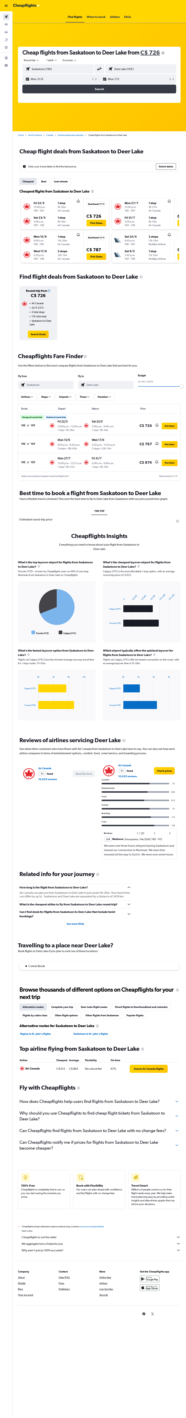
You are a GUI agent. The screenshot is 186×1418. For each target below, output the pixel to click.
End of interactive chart (22, 632)
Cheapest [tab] (28, 181)
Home (21, 135)
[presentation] (163, 53)
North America (35, 135)
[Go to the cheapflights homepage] (26, 5)
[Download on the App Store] (149, 1287)
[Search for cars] (6, 32)
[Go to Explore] (6, 47)
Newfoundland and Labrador (71, 135)
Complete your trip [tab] (62, 1007)
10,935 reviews (47, 779)
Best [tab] (43, 181)
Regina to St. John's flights (35, 1033)
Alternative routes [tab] (33, 1007)
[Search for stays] (6, 24)
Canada (49, 135)
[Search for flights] (6, 16)
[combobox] (70, 60)
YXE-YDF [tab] (99, 511)
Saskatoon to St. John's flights (90, 1033)
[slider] (181, 386)
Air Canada (44, 768)
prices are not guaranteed (92, 1226)
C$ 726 (150, 52)
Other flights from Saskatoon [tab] (102, 1015)
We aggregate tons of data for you (101, 1243)
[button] (6, 6)
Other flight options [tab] (66, 1015)
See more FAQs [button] (75, 923)
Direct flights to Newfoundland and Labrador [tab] (141, 1007)
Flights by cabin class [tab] (35, 1015)
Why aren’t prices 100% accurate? (101, 1250)
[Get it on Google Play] (149, 1279)
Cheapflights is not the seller (101, 1237)
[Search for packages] (6, 39)
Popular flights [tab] (134, 1015)
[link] (38, 334)
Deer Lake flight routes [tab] (94, 1007)
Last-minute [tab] (61, 181)
